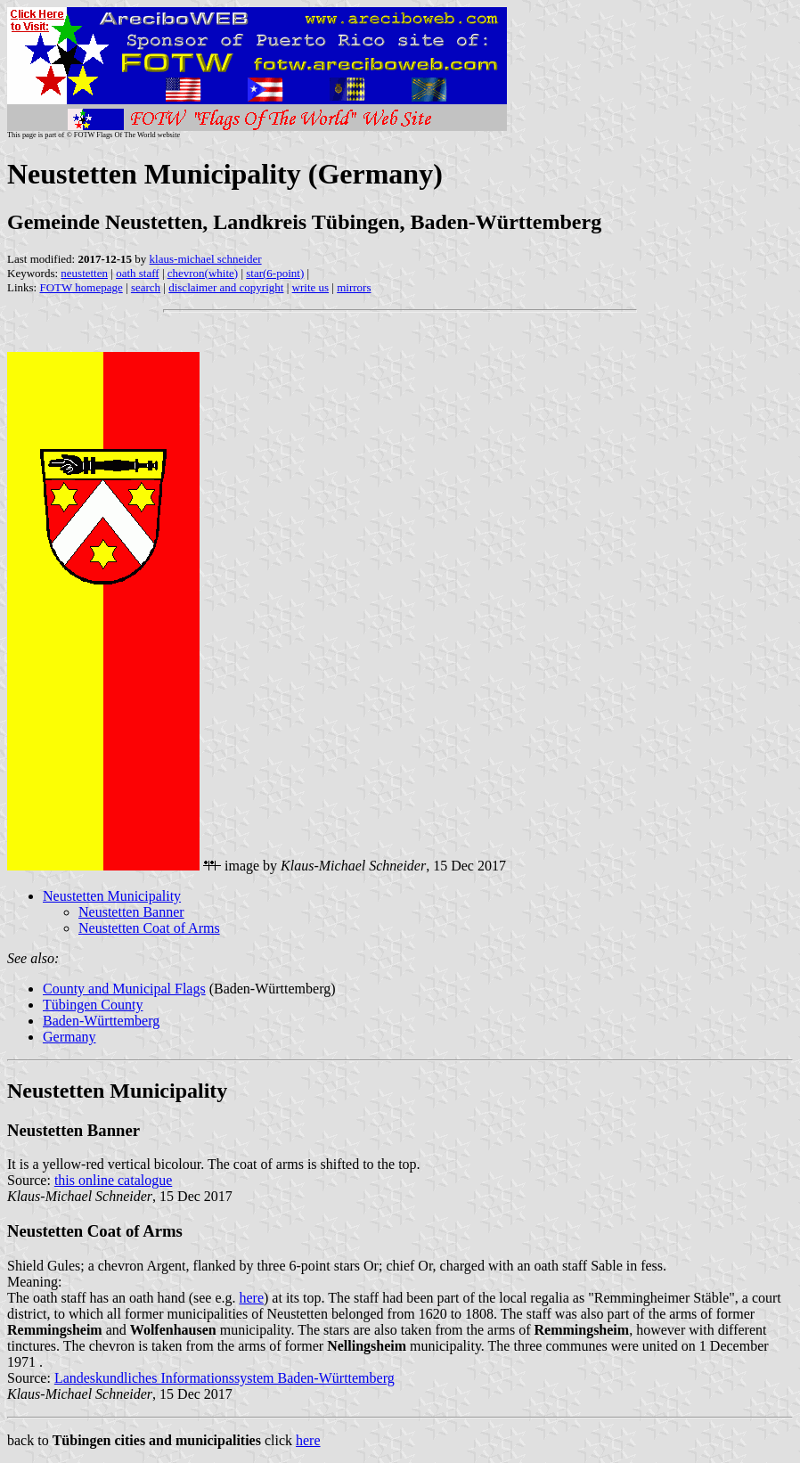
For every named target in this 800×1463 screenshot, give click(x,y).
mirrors (354, 287)
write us (311, 287)
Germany (69, 1036)
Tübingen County (93, 1004)
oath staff (137, 273)
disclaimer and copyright (225, 287)
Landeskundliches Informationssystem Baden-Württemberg (224, 1377)
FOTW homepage (80, 287)
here (252, 1297)
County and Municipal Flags (124, 988)
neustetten (84, 273)
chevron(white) (202, 273)
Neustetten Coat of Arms (149, 928)
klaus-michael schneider (206, 259)
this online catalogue (113, 1180)
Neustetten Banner (131, 911)
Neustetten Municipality (112, 895)
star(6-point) (275, 273)
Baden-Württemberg (101, 1020)
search (145, 287)
